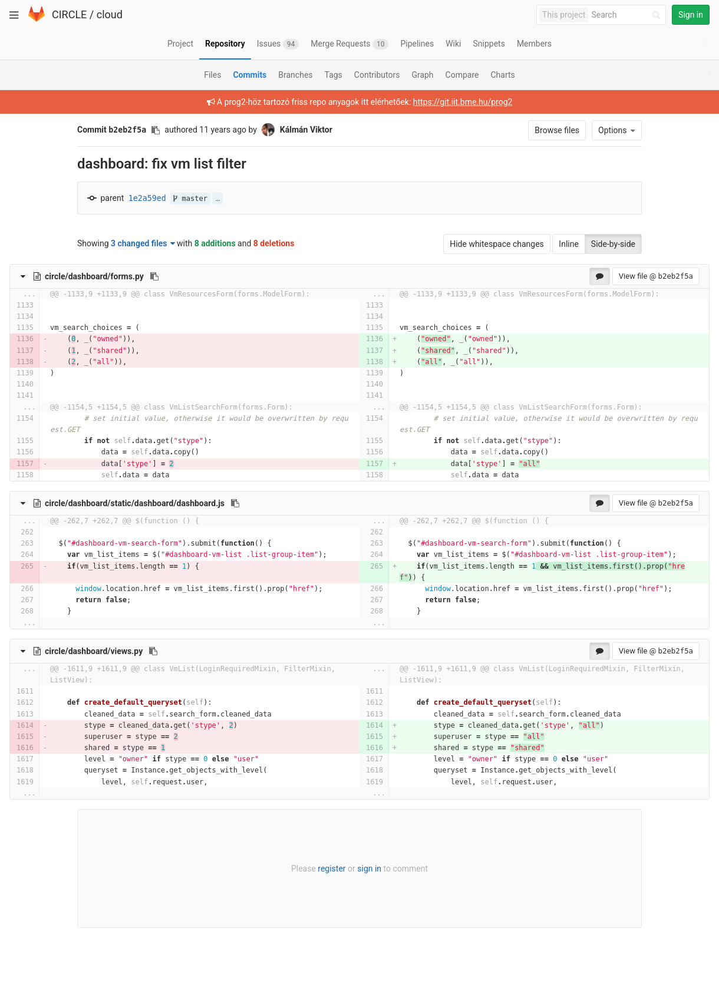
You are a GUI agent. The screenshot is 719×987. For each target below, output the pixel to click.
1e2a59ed (147, 198)
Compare (462, 75)
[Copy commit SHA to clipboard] (156, 130)
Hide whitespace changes (497, 244)
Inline (569, 244)
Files (212, 75)
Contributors (377, 75)
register (331, 868)
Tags (333, 75)
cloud (110, 14)
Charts (502, 75)
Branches (295, 75)
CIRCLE (69, 14)
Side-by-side (613, 244)
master (190, 198)
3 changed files (143, 243)
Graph (422, 75)
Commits (249, 75)
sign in (369, 868)
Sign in (690, 14)
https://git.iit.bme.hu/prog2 (463, 102)
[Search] (627, 15)
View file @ (656, 276)
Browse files (557, 130)
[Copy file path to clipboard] (154, 276)
